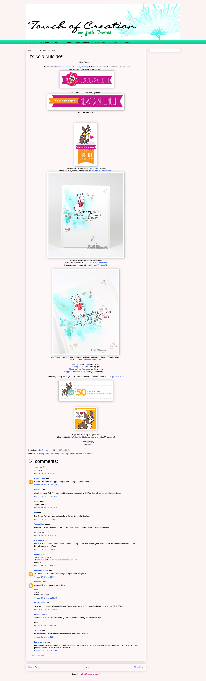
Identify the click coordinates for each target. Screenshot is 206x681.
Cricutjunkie (39, 540)
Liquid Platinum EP (100, 265)
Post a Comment (38, 656)
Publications (100, 42)
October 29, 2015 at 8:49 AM (45, 565)
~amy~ (37, 467)
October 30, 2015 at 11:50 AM (45, 598)
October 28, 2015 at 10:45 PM (45, 549)
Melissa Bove (40, 614)
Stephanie (38, 582)
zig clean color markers (84, 454)
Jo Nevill (37, 631)
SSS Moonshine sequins (92, 359)
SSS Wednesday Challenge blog (81, 437)
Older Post (138, 667)
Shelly (36, 501)
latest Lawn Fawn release (101, 171)
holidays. (42, 454)
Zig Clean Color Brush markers (95, 263)
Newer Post (33, 667)
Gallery (56, 42)
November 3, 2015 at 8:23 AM (45, 651)
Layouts (68, 42)
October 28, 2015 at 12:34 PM (45, 519)
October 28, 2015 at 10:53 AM (45, 485)
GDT (36, 454)
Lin (35, 513)
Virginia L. (38, 490)
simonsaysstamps (67, 454)
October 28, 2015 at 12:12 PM (45, 508)
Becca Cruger (39, 478)
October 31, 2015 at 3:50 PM (45, 626)
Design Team (44, 42)
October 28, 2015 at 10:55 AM (45, 496)
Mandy (37, 554)
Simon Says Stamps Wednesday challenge (72, 67)
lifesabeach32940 (41, 570)
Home (31, 42)
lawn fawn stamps (53, 454)
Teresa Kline (39, 524)
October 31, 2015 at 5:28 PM (45, 637)
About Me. (114, 42)
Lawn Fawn (93, 168)
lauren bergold (40, 642)
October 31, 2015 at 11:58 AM (45, 609)
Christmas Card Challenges (79, 369)
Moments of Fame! (83, 42)
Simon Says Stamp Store (114, 377)
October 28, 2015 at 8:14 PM (45, 535)
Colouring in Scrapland (79, 367)
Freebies (126, 42)
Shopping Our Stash (72, 372)
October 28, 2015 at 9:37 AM (45, 473)
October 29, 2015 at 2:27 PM (45, 577)
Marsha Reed (39, 603)
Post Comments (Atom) (91, 674)
